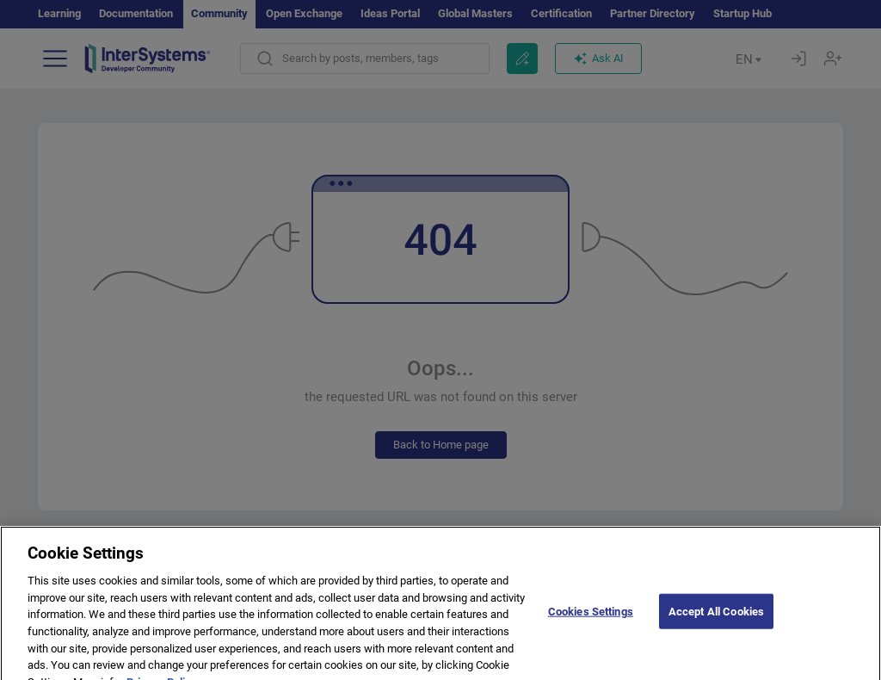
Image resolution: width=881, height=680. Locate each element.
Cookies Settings (590, 623)
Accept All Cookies (716, 623)
